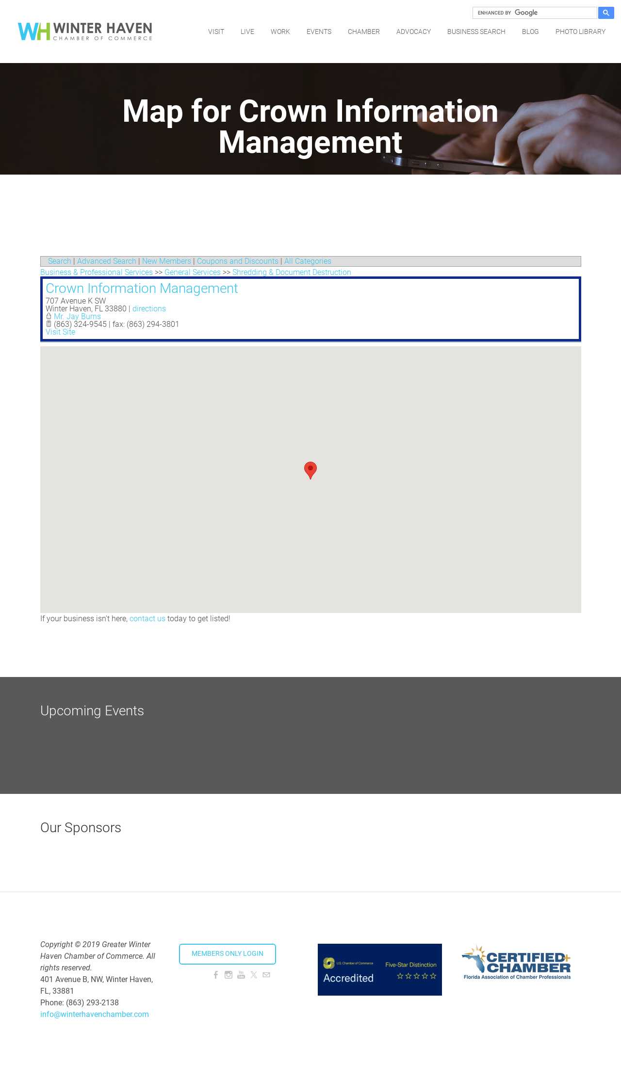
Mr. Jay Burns (77, 316)
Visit (216, 31)
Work (280, 31)
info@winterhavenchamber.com (94, 1014)
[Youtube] (241, 975)
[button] (310, 471)
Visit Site (60, 332)
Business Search (476, 31)
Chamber (364, 31)
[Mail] (266, 975)
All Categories (307, 261)
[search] (533, 13)
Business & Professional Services (96, 272)
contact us (147, 618)
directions (149, 308)
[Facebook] (216, 975)
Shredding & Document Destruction (291, 272)
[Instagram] (228, 975)
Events (319, 31)
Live (247, 31)
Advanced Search (106, 261)
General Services (192, 272)
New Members (166, 261)
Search (59, 261)
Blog (530, 31)
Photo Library (580, 31)
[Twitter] (254, 975)
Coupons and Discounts (237, 261)
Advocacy (413, 31)
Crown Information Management (142, 288)
